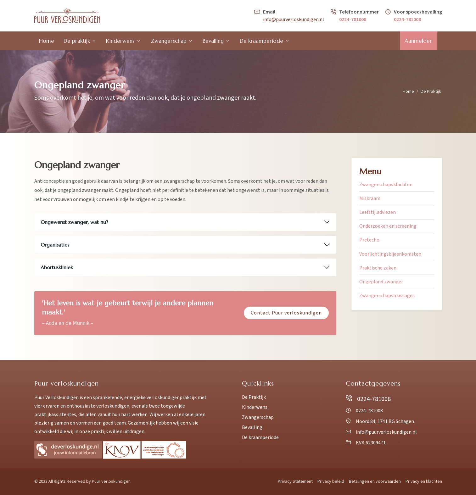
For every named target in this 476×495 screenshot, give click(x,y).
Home (408, 91)
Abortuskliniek (57, 267)
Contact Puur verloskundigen (286, 312)
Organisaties (55, 245)
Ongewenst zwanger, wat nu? (74, 222)
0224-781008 (352, 19)
